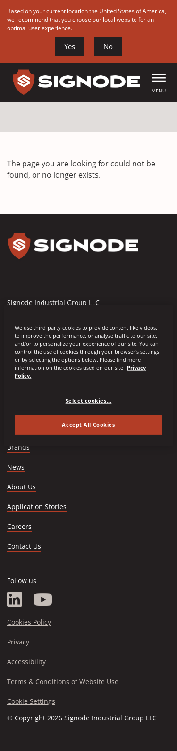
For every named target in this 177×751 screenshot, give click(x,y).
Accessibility (26, 661)
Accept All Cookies (88, 424)
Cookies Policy (29, 622)
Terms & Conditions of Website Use (62, 681)
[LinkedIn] (14, 599)
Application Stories (37, 506)
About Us (21, 486)
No (108, 46)
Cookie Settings (31, 701)
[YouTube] (43, 599)
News (16, 466)
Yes (69, 46)
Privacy (18, 641)
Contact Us (24, 546)
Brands (18, 447)
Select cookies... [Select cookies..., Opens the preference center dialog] (89, 400)
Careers (19, 527)
